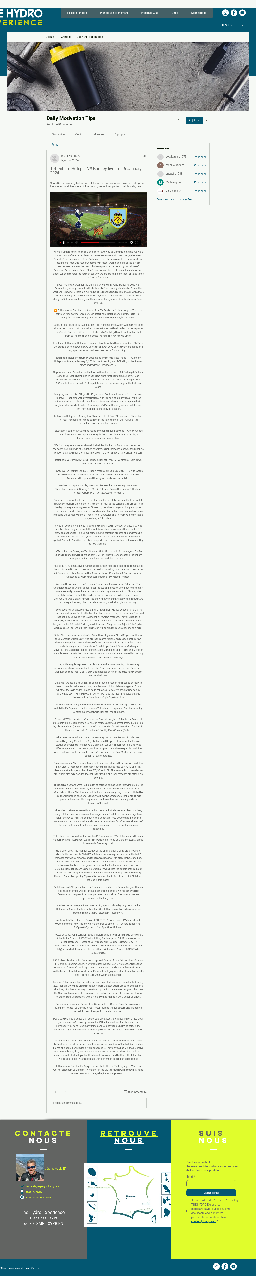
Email (190, 1177)
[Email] (210, 1183)
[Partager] (144, 156)
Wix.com (35, 1268)
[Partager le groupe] (207, 120)
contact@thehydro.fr (38, 1197)
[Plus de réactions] (64, 1092)
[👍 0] (54, 1092)
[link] (58, 134)
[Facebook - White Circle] (234, 12)
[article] (98, 631)
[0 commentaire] (135, 1092)
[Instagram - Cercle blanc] (225, 12)
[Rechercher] (178, 120)
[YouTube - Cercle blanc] (242, 12)
